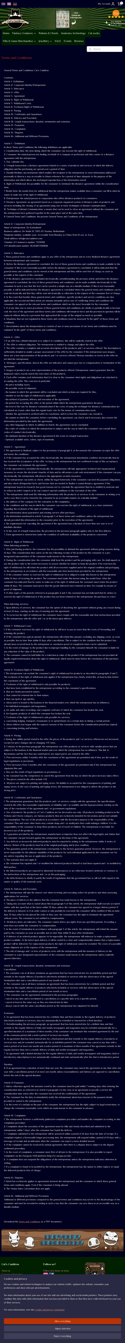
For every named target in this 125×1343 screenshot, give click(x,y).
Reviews (79, 41)
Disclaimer (6, 1318)
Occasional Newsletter (54, 1283)
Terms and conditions (11, 1304)
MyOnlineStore (94, 1337)
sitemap (53, 1337)
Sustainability (9, 1281)
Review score (49, 1304)
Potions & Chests (48, 33)
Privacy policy (8, 1314)
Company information (12, 1274)
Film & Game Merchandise (19, 41)
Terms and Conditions (29, 1221)
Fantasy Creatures (24, 33)
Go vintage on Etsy (11, 1285)
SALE (58, 41)
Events (68, 41)
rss (59, 1337)
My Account (106, 4)
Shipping (5, 1307)
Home (6, 33)
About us (5, 1270)
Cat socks (94, 33)
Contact (5, 1322)
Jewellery (45, 41)
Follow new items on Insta (56, 1270)
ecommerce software (69, 1337)
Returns (5, 1311)
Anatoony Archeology (73, 33)
